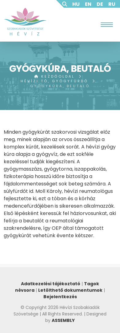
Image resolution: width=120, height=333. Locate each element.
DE (100, 4)
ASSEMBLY (63, 320)
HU (76, 4)
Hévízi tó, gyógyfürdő (54, 81)
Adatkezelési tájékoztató (50, 284)
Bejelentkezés (60, 297)
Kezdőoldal (54, 76)
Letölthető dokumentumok (70, 290)
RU (111, 4)
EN (88, 4)
